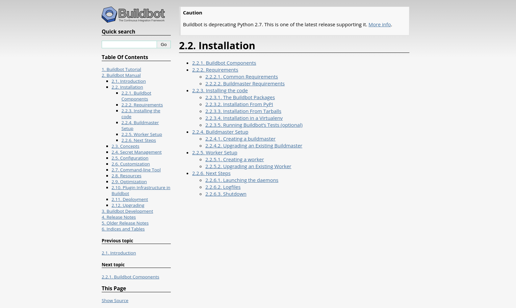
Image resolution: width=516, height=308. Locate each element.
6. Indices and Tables (123, 229)
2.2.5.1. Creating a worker (234, 159)
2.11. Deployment (130, 199)
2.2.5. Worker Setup (214, 152)
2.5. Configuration (130, 158)
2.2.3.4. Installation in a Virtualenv (244, 118)
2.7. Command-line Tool (136, 170)
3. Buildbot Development (127, 211)
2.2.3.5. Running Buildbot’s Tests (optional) (253, 124)
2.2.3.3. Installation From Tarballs (243, 111)
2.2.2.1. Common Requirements (241, 76)
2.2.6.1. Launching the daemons (241, 180)
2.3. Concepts (126, 146)
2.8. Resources (127, 176)
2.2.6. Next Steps (211, 173)
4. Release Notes (119, 217)
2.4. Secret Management (137, 152)
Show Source (115, 300)
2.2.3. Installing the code (220, 90)
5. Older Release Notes (125, 223)
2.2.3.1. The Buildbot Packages (240, 97)
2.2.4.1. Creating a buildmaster (240, 138)
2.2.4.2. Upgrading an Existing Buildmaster (253, 145)
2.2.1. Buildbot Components (224, 62)
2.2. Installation (127, 87)
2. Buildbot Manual (121, 75)
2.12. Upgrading (128, 205)
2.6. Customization (131, 164)
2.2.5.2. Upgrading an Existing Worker (248, 166)
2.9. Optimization (129, 182)
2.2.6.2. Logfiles (223, 187)
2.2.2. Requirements (215, 69)
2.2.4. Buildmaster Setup (220, 131)
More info (380, 24)
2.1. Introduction (129, 81)
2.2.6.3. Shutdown (225, 193)
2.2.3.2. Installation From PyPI (239, 104)
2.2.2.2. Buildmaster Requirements (245, 83)
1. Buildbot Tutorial (121, 69)
